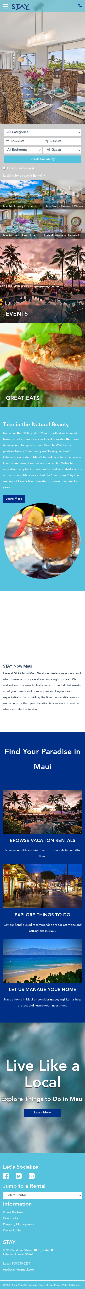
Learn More (14, 498)
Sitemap (74, 1285)
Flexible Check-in (17, 168)
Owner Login (12, 1230)
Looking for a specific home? (24, 175)
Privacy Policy (61, 1285)
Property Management (18, 1224)
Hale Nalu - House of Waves (64, 206)
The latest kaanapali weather (24, 649)
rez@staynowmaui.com (19, 1269)
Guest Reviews (13, 1212)
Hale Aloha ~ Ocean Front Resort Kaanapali (32, 235)
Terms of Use (45, 1285)
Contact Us (11, 1218)
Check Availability (43, 159)
